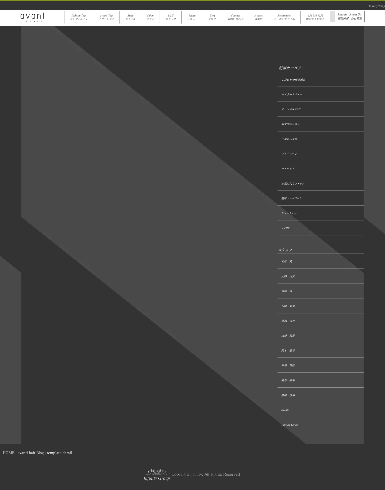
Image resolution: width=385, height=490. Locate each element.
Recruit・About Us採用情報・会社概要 (350, 17)
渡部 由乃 (288, 321)
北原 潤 (286, 261)
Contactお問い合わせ (235, 17)
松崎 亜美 (288, 306)
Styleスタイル (130, 17)
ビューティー (289, 213)
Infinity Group (289, 425)
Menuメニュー (192, 17)
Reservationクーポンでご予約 (284, 17)
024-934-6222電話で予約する (315, 17)
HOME (8, 453)
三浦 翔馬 (288, 336)
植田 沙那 (288, 395)
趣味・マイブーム (291, 198)
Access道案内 (258, 17)
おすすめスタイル (291, 94)
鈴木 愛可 (288, 351)
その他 (285, 228)
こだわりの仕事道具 (293, 80)
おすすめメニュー (291, 124)
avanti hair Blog (31, 453)
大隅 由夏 (288, 276)
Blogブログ (212, 17)
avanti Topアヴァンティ (106, 17)
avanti (284, 410)
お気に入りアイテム (293, 184)
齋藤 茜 (286, 291)
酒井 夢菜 (288, 380)
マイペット (287, 169)
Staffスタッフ (170, 17)
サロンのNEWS (290, 109)
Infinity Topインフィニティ (79, 17)
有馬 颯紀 (288, 365)
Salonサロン (150, 17)
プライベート (289, 154)
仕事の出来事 (289, 139)
